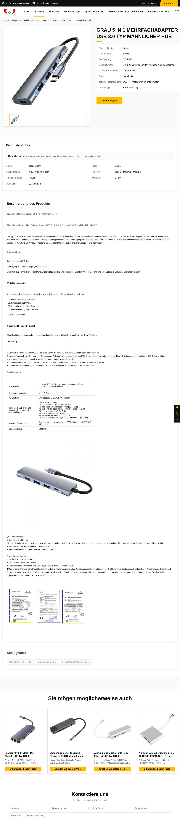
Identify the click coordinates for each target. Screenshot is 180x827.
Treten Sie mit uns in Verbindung (126, 11)
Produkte (39, 11)
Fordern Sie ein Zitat (158, 11)
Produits (13, 20)
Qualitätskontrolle (94, 11)
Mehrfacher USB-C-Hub (29, 20)
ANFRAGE (169, 3)
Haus (26, 11)
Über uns (54, 11)
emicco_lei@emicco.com (47, 3)
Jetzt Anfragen (109, 100)
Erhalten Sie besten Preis (23, 769)
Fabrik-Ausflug (72, 11)
